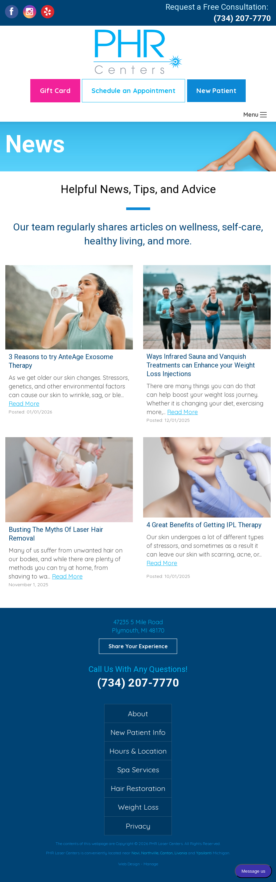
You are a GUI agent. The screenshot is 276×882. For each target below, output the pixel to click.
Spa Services (138, 769)
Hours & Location (138, 750)
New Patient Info (138, 732)
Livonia (180, 852)
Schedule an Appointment (133, 90)
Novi (135, 852)
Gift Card (55, 90)
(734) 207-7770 (242, 18)
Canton (166, 852)
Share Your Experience (138, 646)
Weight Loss (138, 806)
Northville (149, 852)
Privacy (138, 825)
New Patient (216, 90)
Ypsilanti (204, 852)
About (138, 713)
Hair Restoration (138, 788)
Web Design (129, 863)
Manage (150, 863)
